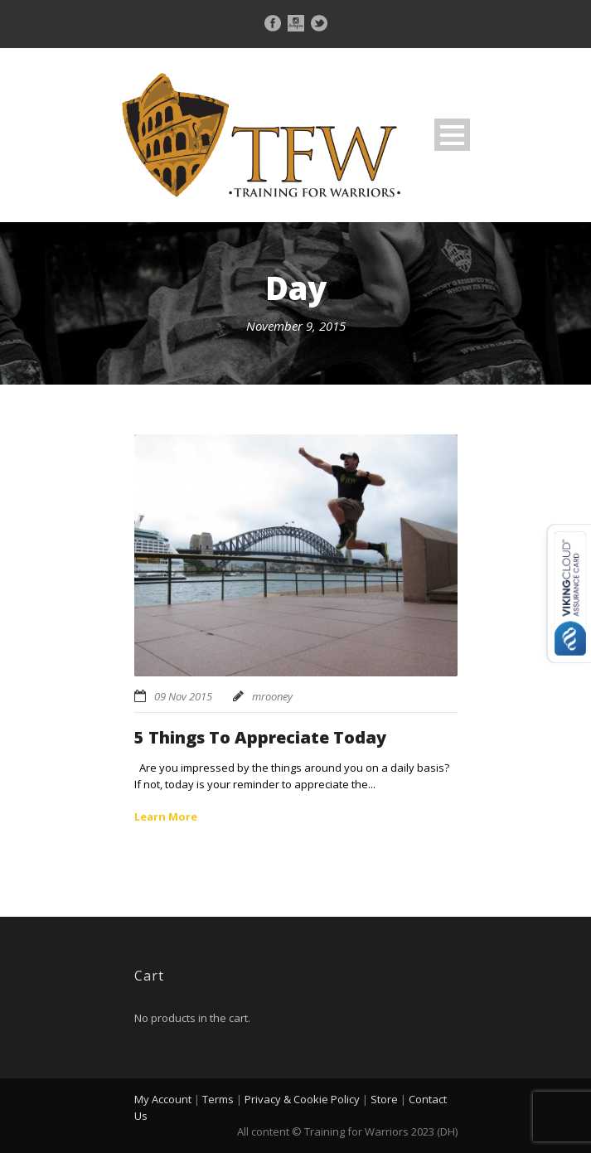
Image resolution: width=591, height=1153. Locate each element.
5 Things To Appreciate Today (260, 737)
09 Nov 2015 (183, 696)
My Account (162, 1099)
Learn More (165, 816)
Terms (218, 1099)
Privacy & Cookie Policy (302, 1099)
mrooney (272, 696)
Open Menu (452, 135)
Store (384, 1099)
